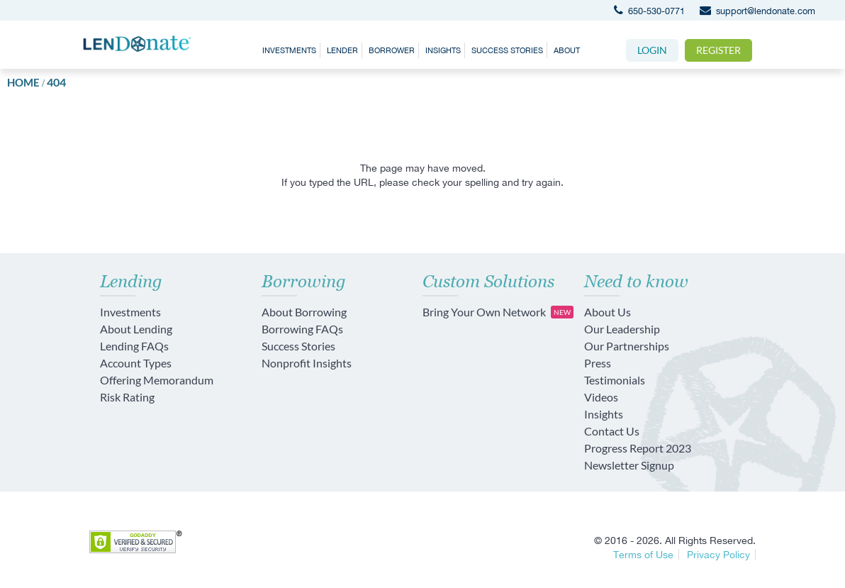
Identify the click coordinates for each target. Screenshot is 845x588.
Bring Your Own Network (497, 312)
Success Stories (507, 50)
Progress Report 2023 (637, 448)
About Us (607, 311)
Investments (289, 50)
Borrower (392, 50)
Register (718, 50)
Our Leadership (622, 328)
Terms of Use (643, 554)
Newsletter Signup (629, 465)
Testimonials (614, 380)
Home (23, 82)
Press (597, 363)
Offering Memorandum (156, 380)
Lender (342, 50)
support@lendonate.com (754, 11)
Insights (443, 50)
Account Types (136, 363)
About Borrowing (304, 311)
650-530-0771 (646, 11)
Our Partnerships (626, 346)
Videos (601, 397)
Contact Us (611, 431)
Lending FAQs (134, 346)
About (567, 50)
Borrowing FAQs (302, 328)
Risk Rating (127, 397)
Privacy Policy (718, 554)
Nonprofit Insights (307, 363)
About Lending (136, 328)
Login (652, 50)
